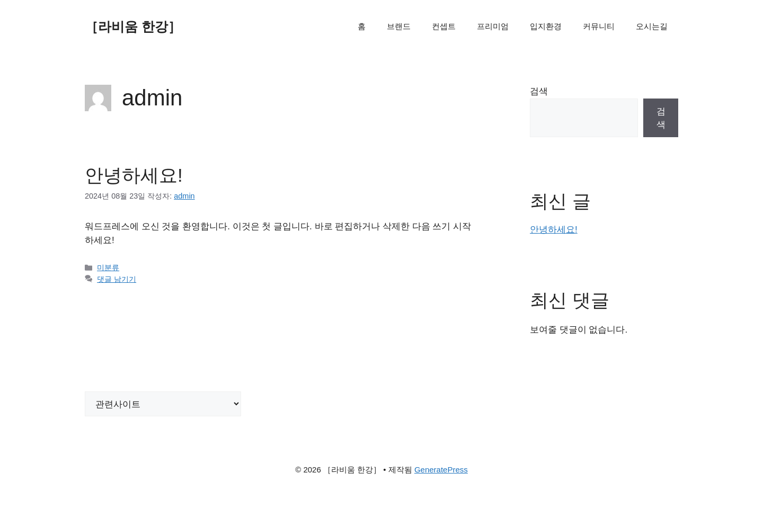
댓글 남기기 (116, 279)
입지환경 (546, 26)
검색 (539, 91)
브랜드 (399, 26)
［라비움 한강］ (133, 26)
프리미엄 (493, 26)
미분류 (108, 267)
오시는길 (652, 26)
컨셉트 (444, 26)
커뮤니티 (599, 26)
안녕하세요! (134, 175)
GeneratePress (441, 469)
